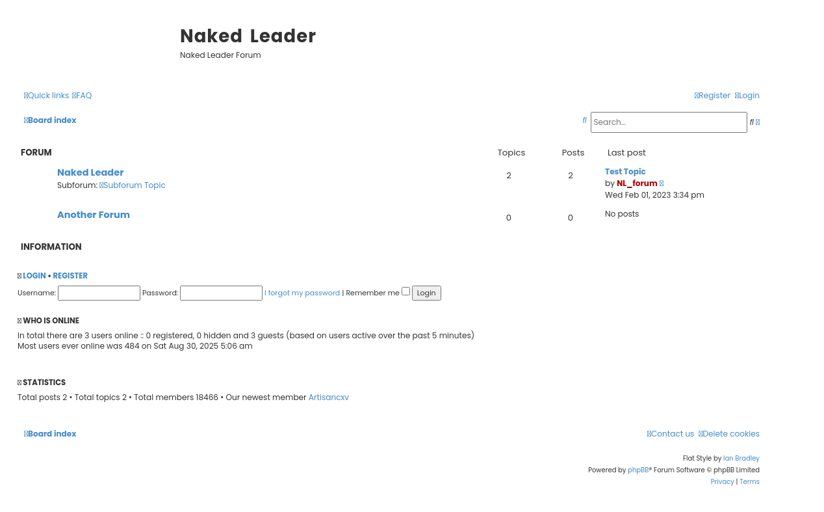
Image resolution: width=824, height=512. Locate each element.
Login (34, 276)
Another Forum (93, 214)
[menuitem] (82, 96)
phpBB (638, 470)
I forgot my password (302, 293)
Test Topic (625, 171)
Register (70, 276)
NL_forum (637, 183)
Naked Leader (90, 172)
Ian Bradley (741, 458)
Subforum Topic (132, 185)
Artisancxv (329, 397)
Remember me (377, 293)
